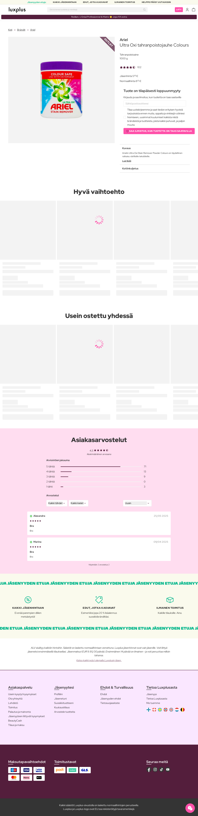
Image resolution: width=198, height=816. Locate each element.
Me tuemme (153, 703)
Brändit (21, 29)
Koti (10, 29)
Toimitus (12, 707)
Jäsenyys (151, 694)
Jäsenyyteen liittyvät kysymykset (26, 716)
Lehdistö (13, 703)
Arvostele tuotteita (64, 711)
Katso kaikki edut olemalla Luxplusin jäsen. (99, 660)
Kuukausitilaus (62, 707)
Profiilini (58, 694)
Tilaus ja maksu (16, 725)
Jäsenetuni (60, 698)
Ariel (32, 29)
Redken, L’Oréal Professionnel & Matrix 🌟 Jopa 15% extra (99, 16)
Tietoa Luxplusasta (156, 698)
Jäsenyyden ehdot (110, 698)
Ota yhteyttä (15, 698)
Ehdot (103, 694)
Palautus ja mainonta (19, 711)
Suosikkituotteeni (63, 703)
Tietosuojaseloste (110, 703)
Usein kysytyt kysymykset (22, 694)
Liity (179, 9)
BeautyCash (15, 720)
